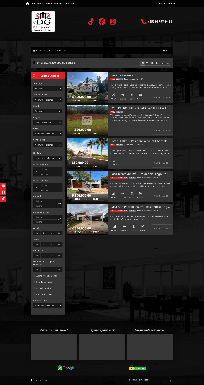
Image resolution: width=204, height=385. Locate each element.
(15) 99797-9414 (160, 21)
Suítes (36, 239)
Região (36, 117)
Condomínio (39, 139)
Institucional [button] (52, 3)
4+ (59, 233)
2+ (44, 233)
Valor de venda (40, 164)
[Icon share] (91, 21)
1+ (37, 233)
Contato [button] (69, 3)
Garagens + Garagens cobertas (43, 263)
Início (37, 50)
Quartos (37, 228)
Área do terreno (41, 212)
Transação (38, 83)
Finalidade (38, 153)
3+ (51, 233)
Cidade (36, 106)
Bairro (36, 128)
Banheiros (38, 250)
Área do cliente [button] (165, 3)
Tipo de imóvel (40, 94)
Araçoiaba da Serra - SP (55, 50)
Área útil (37, 196)
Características (40, 300)
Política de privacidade (139, 379)
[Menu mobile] (27, 3)
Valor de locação (41, 180)
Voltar (167, 50)
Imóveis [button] (36, 3)
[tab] (48, 75)
